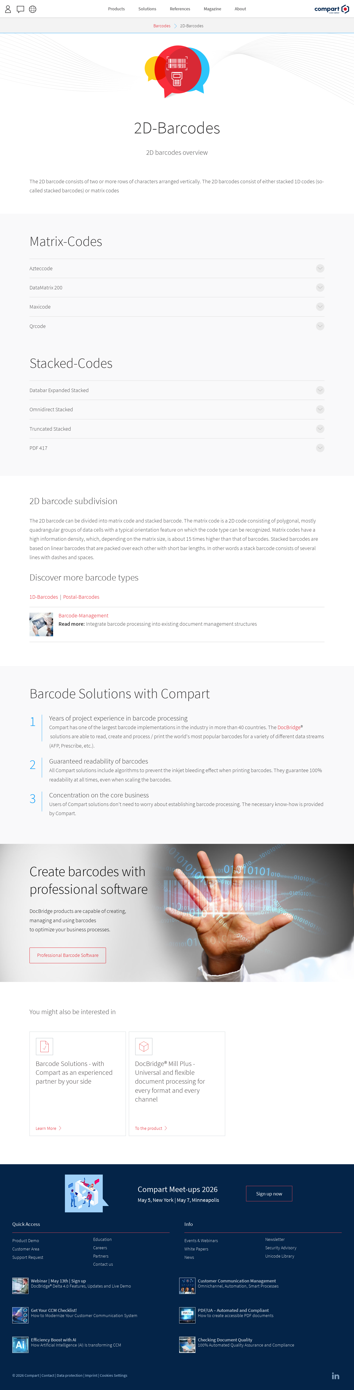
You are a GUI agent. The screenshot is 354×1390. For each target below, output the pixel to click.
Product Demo (25, 1240)
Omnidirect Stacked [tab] (177, 409)
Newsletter (275, 1239)
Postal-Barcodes (81, 596)
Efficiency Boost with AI (53, 1340)
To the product (148, 1128)
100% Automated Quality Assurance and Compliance (246, 1345)
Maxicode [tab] (177, 306)
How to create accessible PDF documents (235, 1315)
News (189, 1257)
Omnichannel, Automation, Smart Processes (238, 1286)
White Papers (196, 1249)
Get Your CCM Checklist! (54, 1310)
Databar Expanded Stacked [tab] (177, 390)
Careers (100, 1247)
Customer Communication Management (237, 1281)
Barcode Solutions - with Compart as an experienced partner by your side (74, 1072)
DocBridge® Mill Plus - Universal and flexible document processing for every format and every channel (170, 1081)
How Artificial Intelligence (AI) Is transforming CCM (76, 1345)
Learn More (46, 1128)
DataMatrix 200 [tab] (177, 287)
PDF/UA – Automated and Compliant (233, 1310)
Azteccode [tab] (177, 268)
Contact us (103, 1264)
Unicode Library (279, 1256)
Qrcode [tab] (177, 326)
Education (102, 1239)
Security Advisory (280, 1247)
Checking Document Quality (225, 1340)
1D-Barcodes (44, 596)
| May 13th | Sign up (58, 1281)
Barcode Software (68, 955)
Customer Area (25, 1249)
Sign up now (269, 1193)
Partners (100, 1256)
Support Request (27, 1257)
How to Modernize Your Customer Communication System (84, 1315)
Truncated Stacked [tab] (177, 428)
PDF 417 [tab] (177, 448)
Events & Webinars (201, 1240)
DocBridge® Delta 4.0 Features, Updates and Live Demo (81, 1286)
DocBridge (289, 727)
